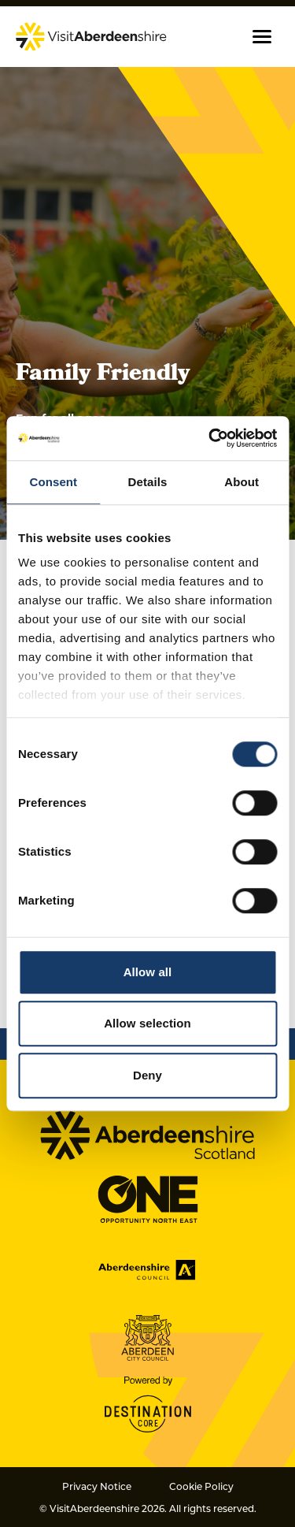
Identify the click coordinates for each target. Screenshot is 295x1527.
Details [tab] (148, 482)
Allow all (148, 972)
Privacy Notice (96, 1486)
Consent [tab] (53, 482)
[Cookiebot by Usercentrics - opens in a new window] (210, 438)
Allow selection (147, 1023)
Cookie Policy (201, 1486)
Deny (147, 1075)
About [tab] (241, 482)
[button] (262, 36)
